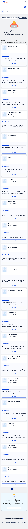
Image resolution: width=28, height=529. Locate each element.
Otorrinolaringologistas (11, 522)
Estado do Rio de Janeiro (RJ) (9, 17)
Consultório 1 (5, 55)
